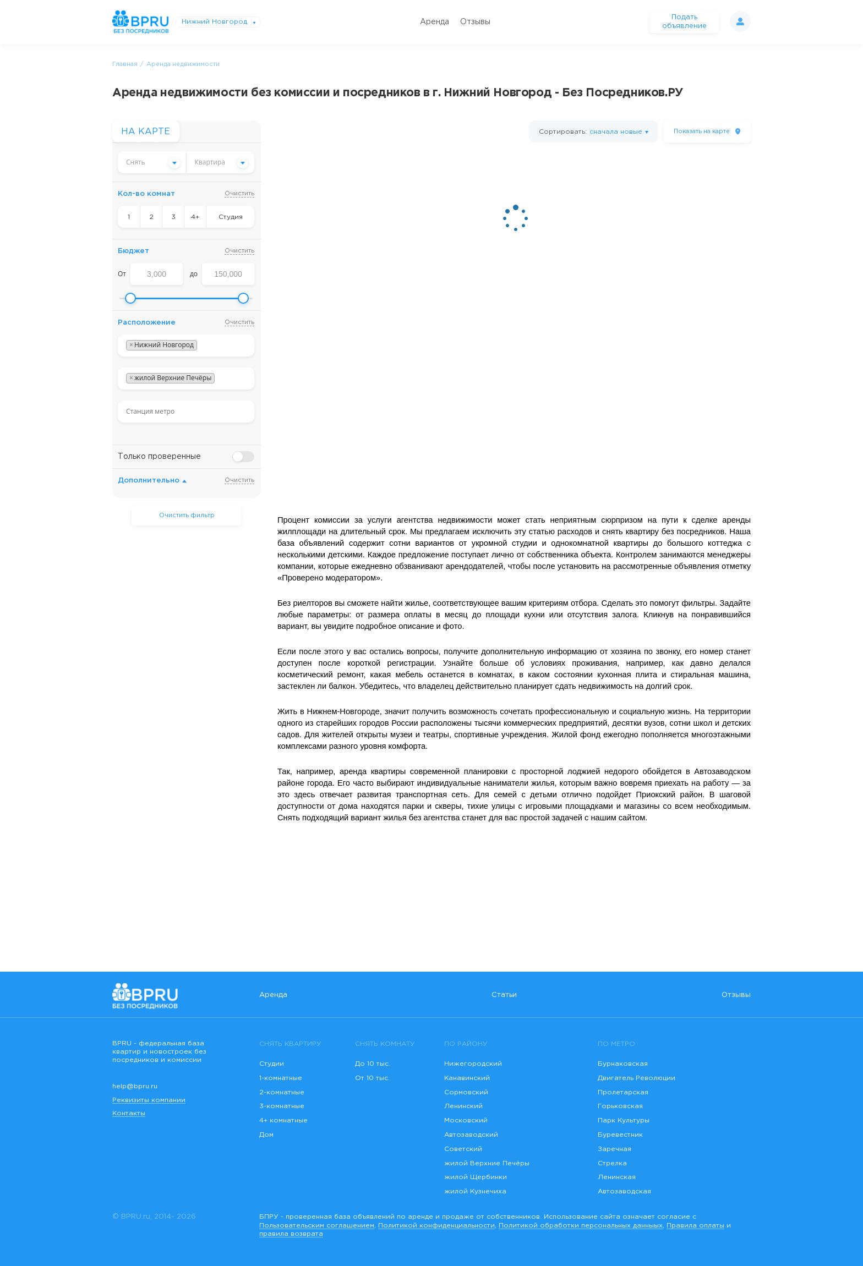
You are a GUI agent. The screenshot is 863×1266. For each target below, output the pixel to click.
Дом (266, 1135)
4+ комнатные (283, 1120)
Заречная (614, 1149)
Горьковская (620, 1106)
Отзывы (475, 22)
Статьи (504, 995)
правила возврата (291, 1234)
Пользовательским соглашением (316, 1226)
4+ (195, 217)
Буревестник (620, 1135)
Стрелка (612, 1163)
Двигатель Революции (636, 1078)
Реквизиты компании (148, 1100)
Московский (466, 1120)
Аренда (434, 22)
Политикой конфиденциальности (436, 1226)
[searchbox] (202, 345)
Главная (125, 64)
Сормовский (466, 1092)
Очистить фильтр (187, 515)
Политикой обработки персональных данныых (581, 1226)
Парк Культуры (623, 1120)
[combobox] (152, 162)
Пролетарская (623, 1092)
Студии (271, 1064)
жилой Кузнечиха (475, 1191)
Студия (231, 217)
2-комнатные (281, 1092)
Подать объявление (684, 21)
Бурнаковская (623, 1064)
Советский (463, 1149)
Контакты (128, 1113)
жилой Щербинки (475, 1177)
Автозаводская (624, 1191)
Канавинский (467, 1078)
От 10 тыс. (372, 1078)
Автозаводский (471, 1135)
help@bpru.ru (134, 1086)
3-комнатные (281, 1106)
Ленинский (463, 1106)
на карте (702, 131)
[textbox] (152, 162)
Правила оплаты (695, 1226)
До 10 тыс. (372, 1064)
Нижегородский (473, 1064)
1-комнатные (280, 1078)
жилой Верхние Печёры (486, 1163)
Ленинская (617, 1177)
